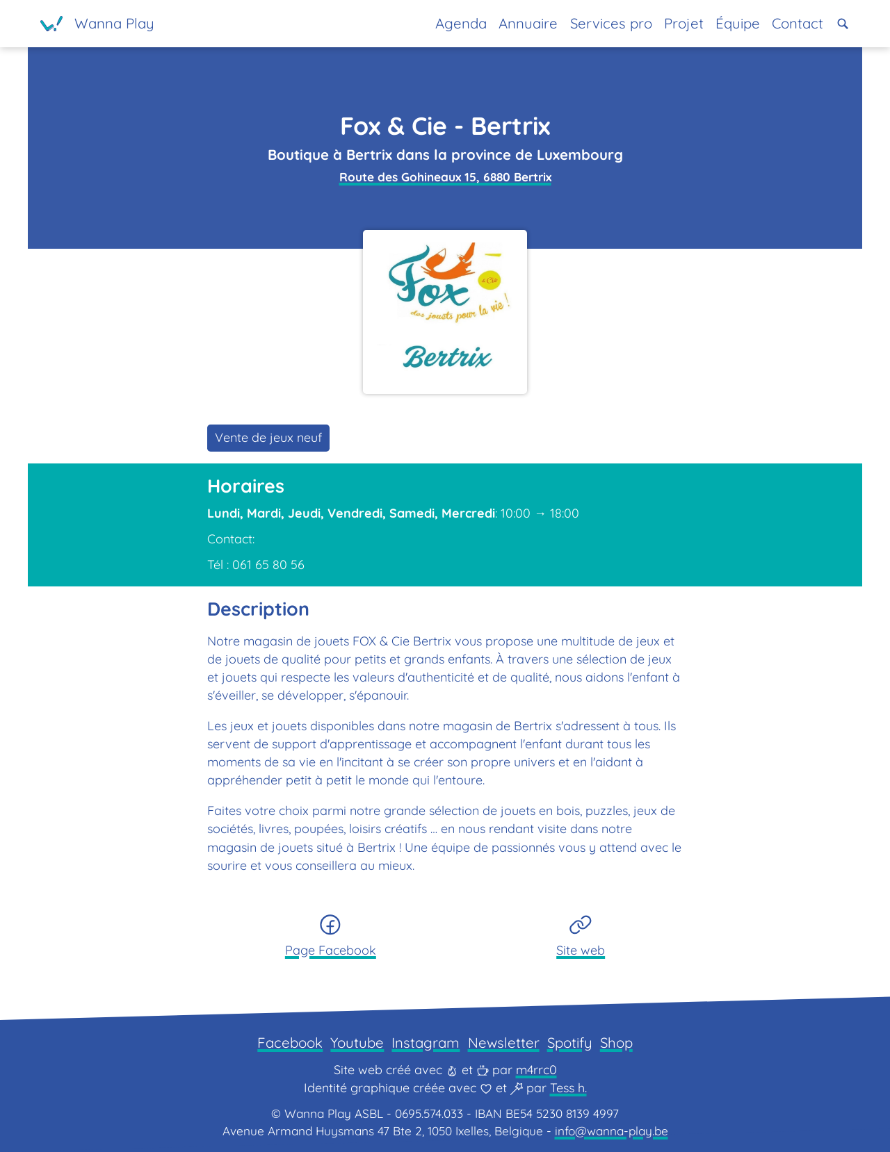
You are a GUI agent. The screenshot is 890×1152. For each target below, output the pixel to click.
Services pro (611, 23)
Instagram (425, 1042)
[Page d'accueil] (97, 24)
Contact (797, 23)
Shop (616, 1042)
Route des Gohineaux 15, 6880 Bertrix (445, 177)
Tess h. (568, 1088)
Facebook (290, 1042)
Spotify (569, 1042)
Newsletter (504, 1042)
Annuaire (528, 23)
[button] (843, 24)
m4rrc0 (536, 1070)
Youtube (357, 1042)
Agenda (461, 23)
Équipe (737, 23)
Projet (684, 23)
